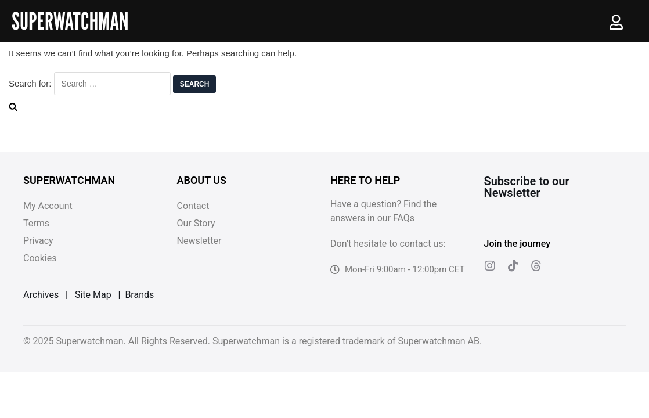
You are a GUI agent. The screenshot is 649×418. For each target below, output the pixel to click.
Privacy (38, 240)
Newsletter (199, 240)
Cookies (39, 258)
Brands (139, 294)
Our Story (196, 223)
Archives (41, 294)
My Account (48, 205)
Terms (36, 223)
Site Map (93, 294)
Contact (193, 205)
